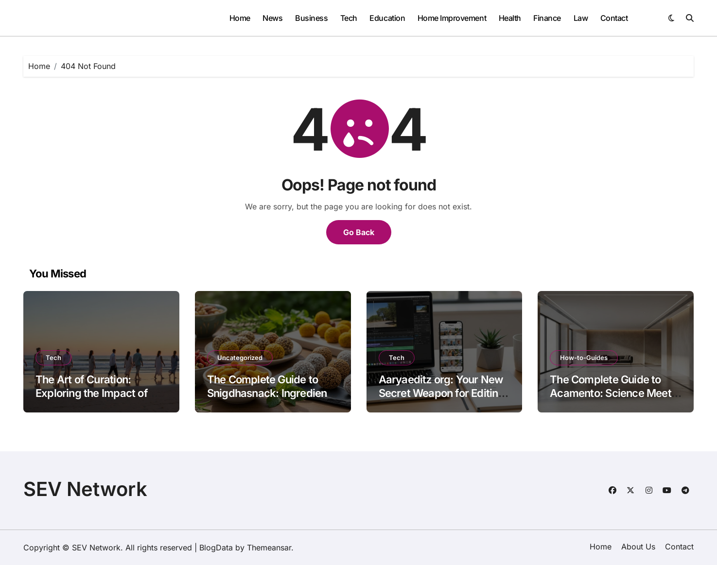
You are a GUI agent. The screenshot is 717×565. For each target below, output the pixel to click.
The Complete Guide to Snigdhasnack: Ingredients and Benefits (271, 393)
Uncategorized (239, 357)
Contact (614, 18)
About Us (638, 546)
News (272, 18)
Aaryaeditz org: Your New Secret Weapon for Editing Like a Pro (442, 393)
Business (311, 18)
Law (581, 18)
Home (239, 18)
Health (510, 18)
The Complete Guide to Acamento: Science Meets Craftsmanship (613, 393)
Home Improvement (452, 18)
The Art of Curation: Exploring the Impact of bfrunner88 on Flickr (91, 393)
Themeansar (269, 547)
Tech (348, 18)
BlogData (216, 547)
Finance (547, 18)
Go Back (358, 232)
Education (387, 18)
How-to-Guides (584, 357)
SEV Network (85, 489)
